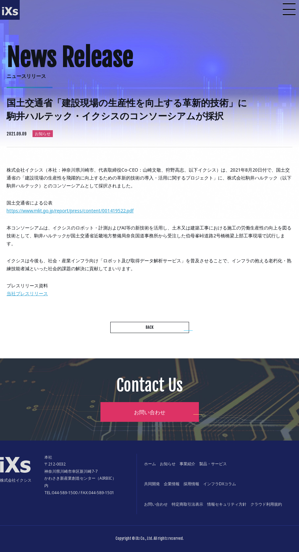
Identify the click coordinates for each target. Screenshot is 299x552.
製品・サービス (213, 464)
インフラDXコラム (219, 484)
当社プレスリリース (27, 293)
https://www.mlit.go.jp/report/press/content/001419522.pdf (70, 210)
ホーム (150, 464)
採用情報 (191, 484)
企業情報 (172, 484)
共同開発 (152, 484)
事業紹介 (187, 464)
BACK (150, 327)
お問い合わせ (149, 412)
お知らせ (168, 464)
